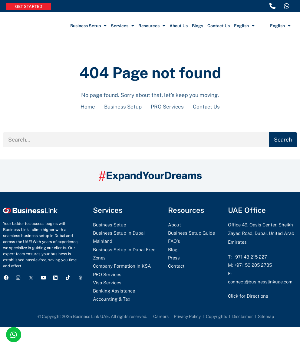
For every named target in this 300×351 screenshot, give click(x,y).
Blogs (197, 25)
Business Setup (88, 26)
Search (283, 140)
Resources (151, 26)
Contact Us (218, 25)
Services (122, 26)
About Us (179, 25)
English (244, 26)
